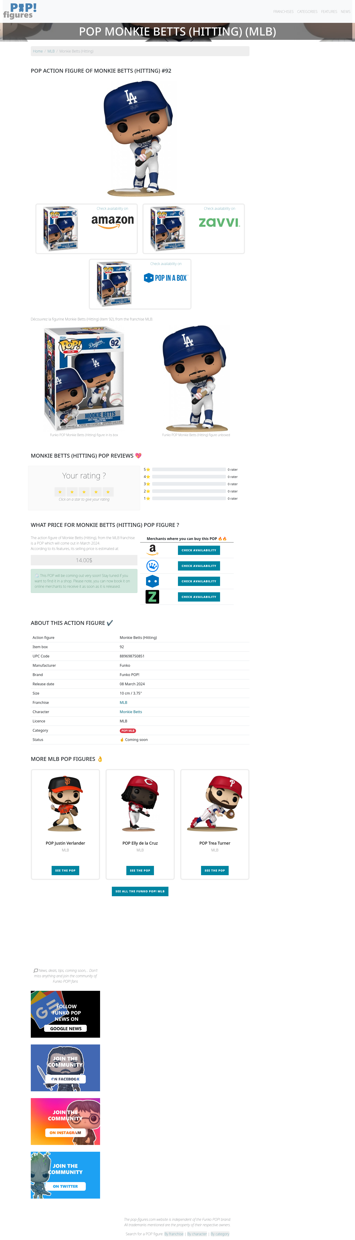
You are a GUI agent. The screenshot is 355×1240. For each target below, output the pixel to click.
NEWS (345, 11)
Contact (192, 1233)
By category (220, 1224)
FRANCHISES (283, 11)
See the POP (65, 861)
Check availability (199, 541)
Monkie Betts (131, 702)
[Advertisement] (177, 924)
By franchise (173, 1224)
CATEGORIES (307, 11)
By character (197, 1224)
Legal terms (210, 1233)
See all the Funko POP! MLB (140, 882)
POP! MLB (128, 721)
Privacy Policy (233, 1233)
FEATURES (329, 11)
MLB (123, 693)
